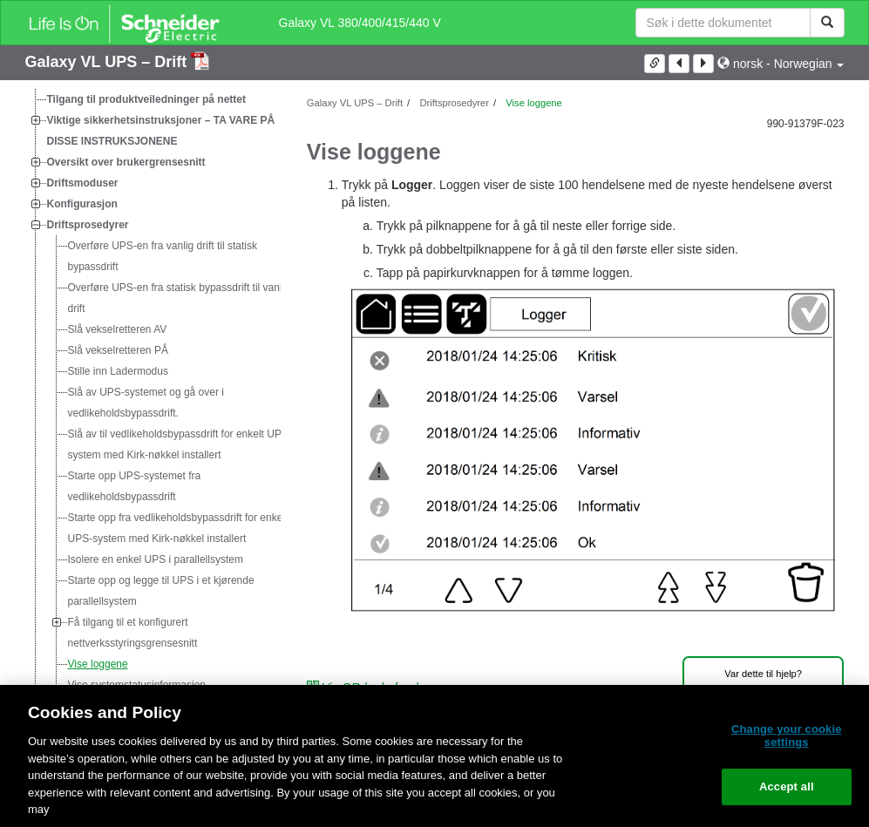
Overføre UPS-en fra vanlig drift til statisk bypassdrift (162, 256)
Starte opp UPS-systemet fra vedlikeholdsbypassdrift (134, 486)
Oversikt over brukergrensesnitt (126, 162)
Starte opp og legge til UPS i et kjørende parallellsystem (161, 590)
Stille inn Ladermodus (118, 371)
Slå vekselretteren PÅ (118, 350)
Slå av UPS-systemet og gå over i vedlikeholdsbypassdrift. (146, 402)
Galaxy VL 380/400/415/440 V (360, 23)
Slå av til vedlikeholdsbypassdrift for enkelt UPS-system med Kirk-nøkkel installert (180, 444)
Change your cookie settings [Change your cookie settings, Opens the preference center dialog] (786, 735)
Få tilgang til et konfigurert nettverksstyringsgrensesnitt (133, 632)
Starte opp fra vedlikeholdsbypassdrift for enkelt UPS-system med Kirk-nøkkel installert (178, 528)
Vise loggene (98, 664)
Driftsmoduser (83, 183)
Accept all (786, 786)
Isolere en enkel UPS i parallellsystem (155, 559)
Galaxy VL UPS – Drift (108, 62)
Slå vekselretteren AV (117, 329)
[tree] (153, 423)
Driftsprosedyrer (88, 225)
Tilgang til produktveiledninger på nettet (146, 99)
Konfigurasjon (82, 204)
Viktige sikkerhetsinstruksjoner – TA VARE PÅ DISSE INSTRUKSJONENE (161, 130)
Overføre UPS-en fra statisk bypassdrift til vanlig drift (179, 298)
